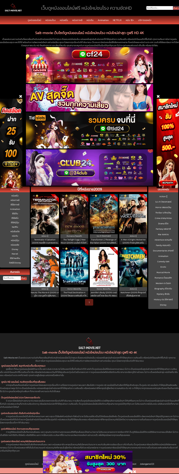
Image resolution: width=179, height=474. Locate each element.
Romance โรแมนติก (163, 277)
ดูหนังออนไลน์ (34, 20)
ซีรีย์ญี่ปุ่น (15, 222)
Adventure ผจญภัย (163, 239)
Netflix (15, 227)
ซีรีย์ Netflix (15, 258)
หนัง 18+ (130, 20)
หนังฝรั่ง (64, 20)
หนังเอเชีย (15, 244)
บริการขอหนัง (144, 20)
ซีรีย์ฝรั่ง (14, 218)
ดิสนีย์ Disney (15, 262)
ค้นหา (23, 278)
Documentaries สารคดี (163, 250)
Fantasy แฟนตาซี (163, 229)
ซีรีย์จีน (15, 213)
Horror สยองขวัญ (163, 207)
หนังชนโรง (50, 20)
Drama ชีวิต (163, 223)
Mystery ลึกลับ (163, 294)
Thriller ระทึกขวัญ (163, 212)
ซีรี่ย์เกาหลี (15, 204)
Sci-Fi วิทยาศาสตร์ (163, 201)
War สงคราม (163, 234)
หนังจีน (90, 20)
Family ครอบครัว (163, 245)
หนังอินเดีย (15, 231)
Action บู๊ (163, 196)
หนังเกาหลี (77, 20)
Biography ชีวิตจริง (163, 288)
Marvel (15, 253)
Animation (103, 20)
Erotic (163, 267)
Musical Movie (163, 272)
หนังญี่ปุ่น (15, 240)
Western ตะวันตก (163, 283)
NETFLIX (117, 20)
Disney (15, 249)
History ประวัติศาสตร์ (163, 299)
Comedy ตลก (163, 261)
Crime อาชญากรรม (163, 218)
